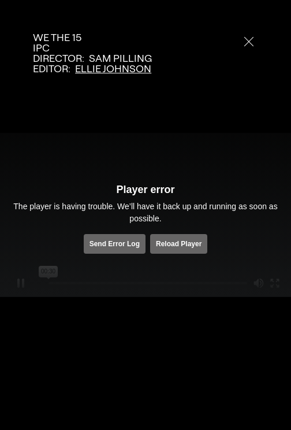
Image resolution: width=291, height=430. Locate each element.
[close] (249, 41)
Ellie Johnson (113, 69)
